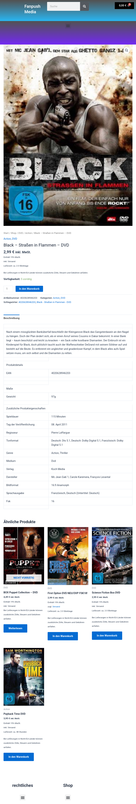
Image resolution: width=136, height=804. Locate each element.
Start (6, 233)
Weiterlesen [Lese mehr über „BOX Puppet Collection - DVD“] (15, 628)
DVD (20, 233)
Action (28, 233)
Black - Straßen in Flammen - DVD (54, 302)
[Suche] (84, 6)
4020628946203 (27, 302)
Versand (56, 606)
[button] (68, 26)
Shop (13, 233)
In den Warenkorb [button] (63, 636)
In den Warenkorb (29, 288)
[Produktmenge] (8, 289)
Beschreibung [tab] (11, 318)
